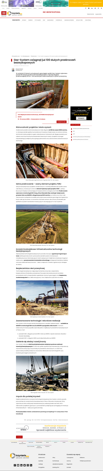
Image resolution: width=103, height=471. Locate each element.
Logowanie (98, 14)
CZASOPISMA (88, 20)
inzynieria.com (19, 70)
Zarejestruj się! (61, 122)
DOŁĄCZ (81, 118)
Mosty (55, 442)
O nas (3, 8)
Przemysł (47, 446)
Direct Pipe (55, 420)
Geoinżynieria (39, 442)
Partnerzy (29, 8)
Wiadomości (16, 20)
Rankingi (30, 20)
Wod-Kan (31, 442)
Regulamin (24, 8)
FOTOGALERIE (38, 20)
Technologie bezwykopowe (46, 420)
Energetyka (80, 442)
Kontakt (8, 8)
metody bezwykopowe (63, 420)
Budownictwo (89, 442)
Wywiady (24, 20)
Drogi (47, 442)
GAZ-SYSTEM (37, 420)
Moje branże (90, 14)
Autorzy (35, 8)
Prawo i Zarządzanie (39, 447)
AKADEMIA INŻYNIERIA (69, 20)
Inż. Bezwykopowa (51, 12)
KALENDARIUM (50, 20)
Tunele (64, 442)
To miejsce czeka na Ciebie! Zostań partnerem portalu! (86, 3)
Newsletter (41, 8)
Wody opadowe (30, 446)
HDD (33, 420)
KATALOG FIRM (79, 20)
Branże (3, 14)
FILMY (44, 20)
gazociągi (29, 420)
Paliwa (72, 442)
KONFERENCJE (59, 20)
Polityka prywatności (15, 8)
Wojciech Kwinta (19, 69)
